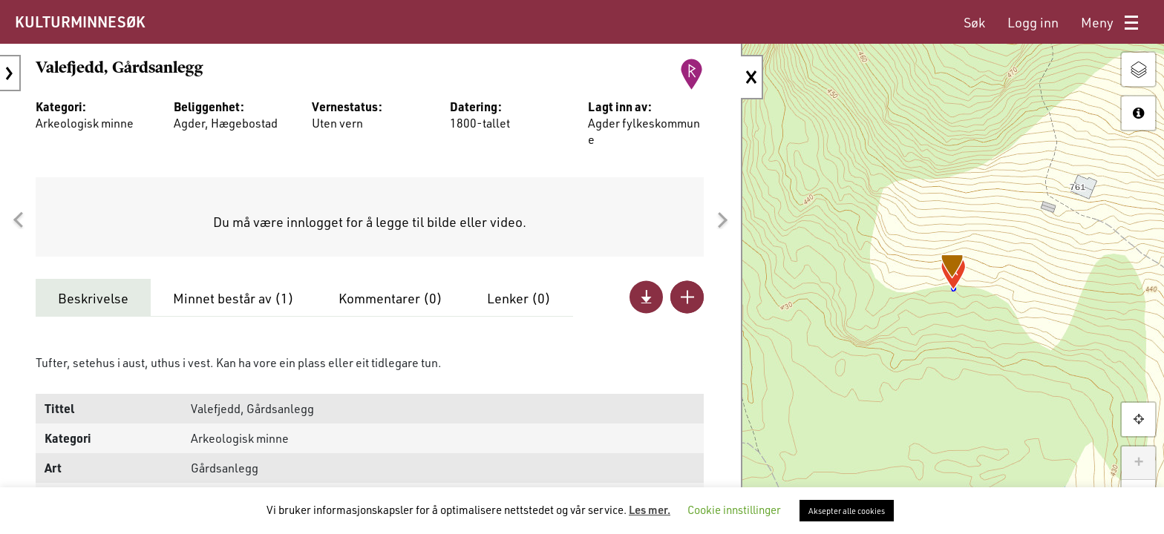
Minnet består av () (233, 298)
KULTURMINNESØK (80, 21)
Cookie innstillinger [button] (734, 509)
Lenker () (519, 298)
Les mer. (649, 509)
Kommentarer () (390, 298)
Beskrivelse (93, 298)
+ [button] (1138, 463)
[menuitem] (974, 22)
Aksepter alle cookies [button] (846, 510)
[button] (18, 220)
